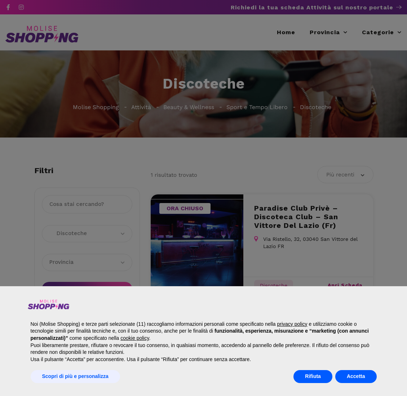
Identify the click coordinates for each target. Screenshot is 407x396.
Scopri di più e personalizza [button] (75, 376)
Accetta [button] (356, 376)
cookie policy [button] (134, 338)
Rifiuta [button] (313, 376)
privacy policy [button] (292, 324)
